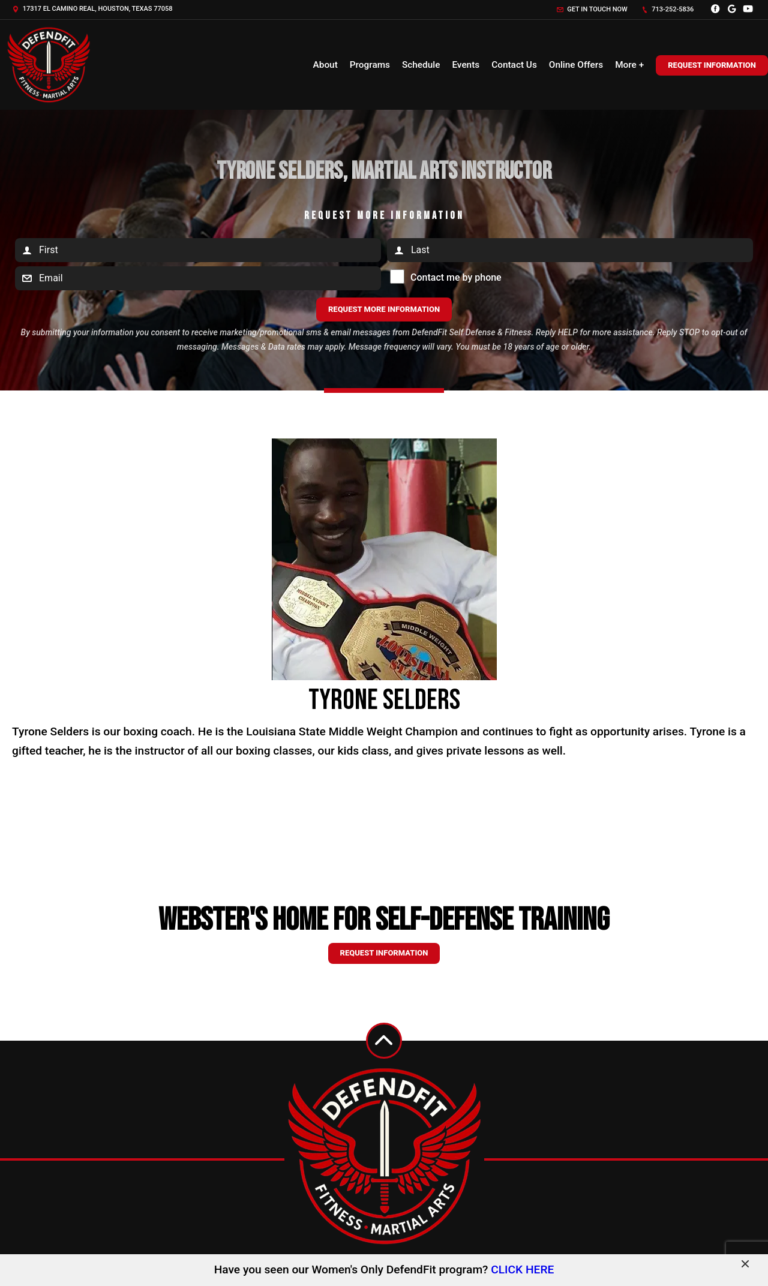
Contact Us (514, 64)
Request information (384, 952)
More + (629, 64)
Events (465, 64)
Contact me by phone (453, 277)
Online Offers (576, 64)
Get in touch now (592, 9)
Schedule (421, 64)
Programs (370, 64)
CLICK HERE (522, 1269)
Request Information (712, 65)
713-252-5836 (667, 9)
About (325, 64)
